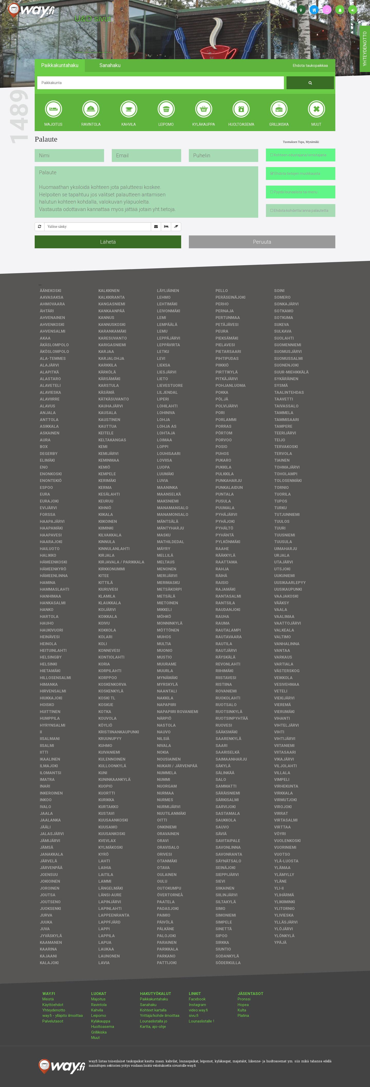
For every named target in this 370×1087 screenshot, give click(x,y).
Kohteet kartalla (153, 1010)
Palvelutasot (52, 1021)
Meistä (48, 999)
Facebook (197, 999)
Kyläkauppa (100, 1021)
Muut (95, 1037)
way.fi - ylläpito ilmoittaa (62, 1015)
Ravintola (99, 1004)
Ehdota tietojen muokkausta (295, 173)
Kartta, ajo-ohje (153, 1026)
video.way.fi (198, 1010)
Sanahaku (148, 1004)
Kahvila (97, 1010)
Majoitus (98, 999)
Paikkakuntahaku (154, 999)
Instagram (197, 1004)
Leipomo (98, 1015)
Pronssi (244, 999)
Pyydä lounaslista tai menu (293, 192)
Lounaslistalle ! (201, 1021)
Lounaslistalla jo (153, 1021)
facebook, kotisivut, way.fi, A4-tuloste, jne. (93, 52)
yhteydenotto (364, 48)
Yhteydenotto (53, 1010)
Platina (243, 1015)
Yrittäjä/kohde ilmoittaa (159, 1015)
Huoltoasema (102, 1026)
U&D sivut (93, 18)
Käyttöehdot (52, 1004)
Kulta (242, 1010)
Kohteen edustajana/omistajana (298, 155)
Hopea (243, 1004)
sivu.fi (193, 1015)
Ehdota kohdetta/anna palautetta (299, 210)
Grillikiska (99, 1032)
